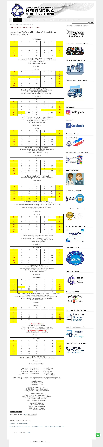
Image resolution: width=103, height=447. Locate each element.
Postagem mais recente (20, 426)
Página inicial (37, 426)
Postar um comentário (19, 424)
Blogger (28, 432)
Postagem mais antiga (54, 426)
